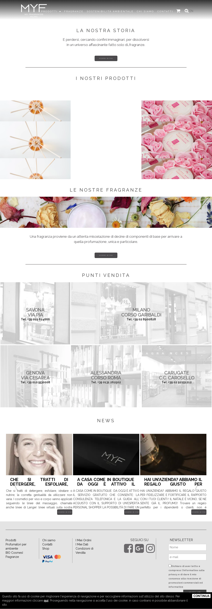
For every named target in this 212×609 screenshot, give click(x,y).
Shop (45, 548)
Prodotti (11, 540)
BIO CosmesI (14, 552)
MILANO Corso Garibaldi (141, 312)
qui (46, 600)
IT (186, 11)
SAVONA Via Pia (35, 312)
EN (191, 11)
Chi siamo (48, 540)
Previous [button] (16, 480)
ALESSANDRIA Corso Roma (105, 375)
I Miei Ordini (83, 540)
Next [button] (196, 480)
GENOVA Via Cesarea (35, 375)
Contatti (47, 544)
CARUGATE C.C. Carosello (176, 375)
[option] (39, 477)
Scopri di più (106, 58)
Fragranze (12, 556)
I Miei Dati (82, 544)
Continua (201, 596)
